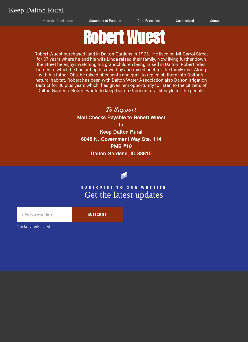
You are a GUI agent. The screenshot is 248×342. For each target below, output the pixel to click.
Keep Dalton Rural (36, 10)
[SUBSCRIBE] (97, 214)
